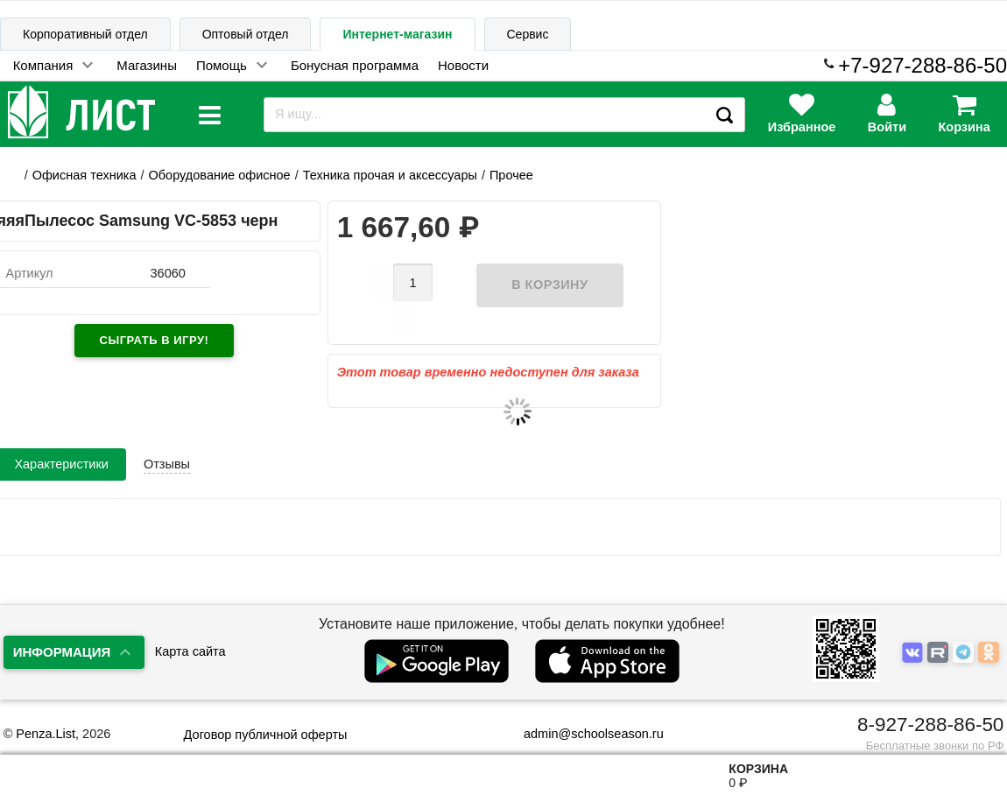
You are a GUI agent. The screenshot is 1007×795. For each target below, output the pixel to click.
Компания (43, 65)
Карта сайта (190, 651)
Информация (62, 651)
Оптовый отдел (245, 34)
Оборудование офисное (220, 175)
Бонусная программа (355, 65)
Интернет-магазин (397, 34)
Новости (463, 65)
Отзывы (167, 436)
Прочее (511, 175)
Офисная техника (84, 175)
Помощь (221, 65)
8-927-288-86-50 (930, 724)
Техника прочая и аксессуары (390, 175)
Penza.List (45, 734)
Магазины (146, 65)
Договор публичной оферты (266, 735)
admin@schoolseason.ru (583, 734)
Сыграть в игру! (154, 340)
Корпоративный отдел (85, 34)
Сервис (528, 34)
